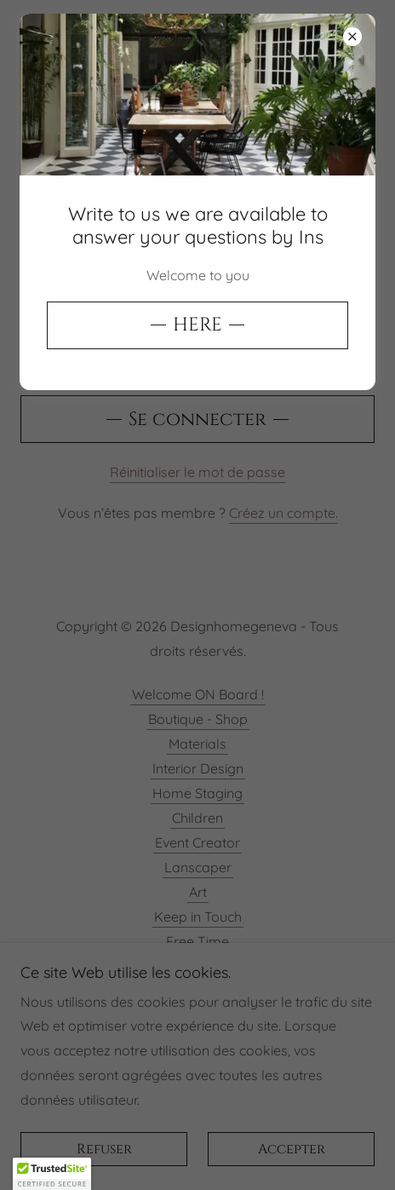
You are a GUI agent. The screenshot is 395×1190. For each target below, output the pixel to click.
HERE (197, 325)
